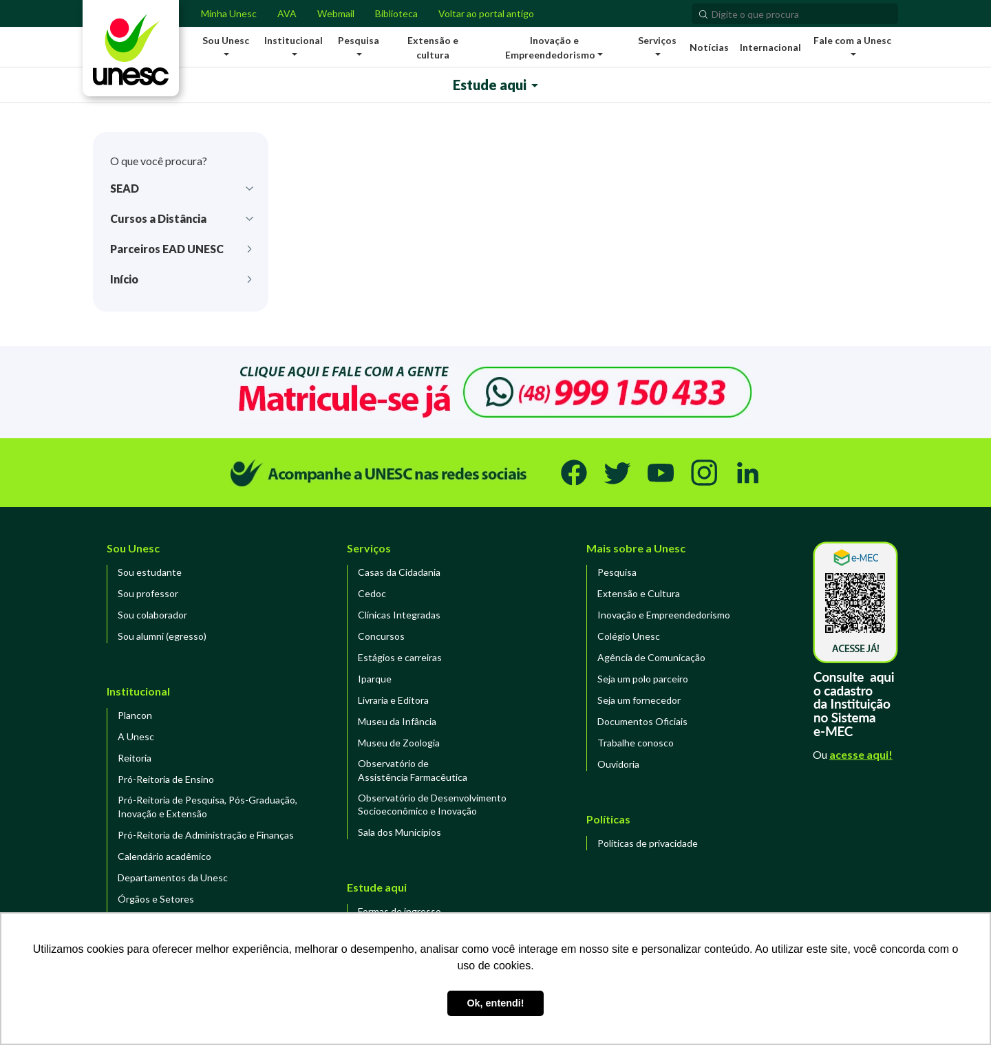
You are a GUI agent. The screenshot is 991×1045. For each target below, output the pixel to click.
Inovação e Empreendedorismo (663, 615)
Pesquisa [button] (358, 40)
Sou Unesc (133, 547)
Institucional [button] (293, 40)
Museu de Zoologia (399, 742)
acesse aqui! (861, 754)
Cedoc (372, 593)
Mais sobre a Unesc (635, 547)
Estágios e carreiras (400, 657)
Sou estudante (150, 572)
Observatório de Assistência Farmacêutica (412, 770)
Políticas (608, 819)
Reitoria (134, 758)
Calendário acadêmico (164, 856)
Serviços (369, 547)
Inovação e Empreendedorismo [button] (550, 47)
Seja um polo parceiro (642, 679)
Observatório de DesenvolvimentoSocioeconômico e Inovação (432, 804)
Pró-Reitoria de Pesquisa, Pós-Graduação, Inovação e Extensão (207, 806)
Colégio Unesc (628, 636)
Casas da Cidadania (399, 572)
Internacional (770, 47)
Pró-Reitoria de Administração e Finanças (206, 835)
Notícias (709, 47)
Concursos (381, 636)
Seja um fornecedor (639, 700)
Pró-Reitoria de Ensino (166, 779)
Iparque (375, 679)
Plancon (135, 715)
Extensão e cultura (432, 47)
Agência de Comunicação (651, 657)
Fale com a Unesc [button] (852, 40)
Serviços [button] (657, 40)
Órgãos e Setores (156, 899)
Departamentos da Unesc (173, 877)
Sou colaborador (152, 615)
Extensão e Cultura (638, 593)
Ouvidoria (618, 764)
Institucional (138, 691)
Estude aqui (489, 84)
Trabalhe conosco (635, 742)
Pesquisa (617, 572)
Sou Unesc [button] (225, 40)
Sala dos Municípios (399, 832)
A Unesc (136, 736)
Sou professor (148, 593)
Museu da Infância (397, 721)
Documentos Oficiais (642, 721)
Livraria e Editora (393, 700)
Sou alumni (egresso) (162, 636)
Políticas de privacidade (647, 843)
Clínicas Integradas (399, 615)
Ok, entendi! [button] (495, 1003)
